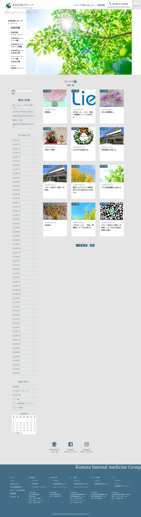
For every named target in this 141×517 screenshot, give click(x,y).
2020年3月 (16, 373)
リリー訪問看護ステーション (23, 403)
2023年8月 (16, 219)
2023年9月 (16, 215)
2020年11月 (17, 340)
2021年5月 (16, 315)
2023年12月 (17, 207)
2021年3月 (16, 323)
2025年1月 (16, 169)
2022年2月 (16, 277)
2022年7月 (16, 261)
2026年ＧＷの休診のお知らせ (23, 112)
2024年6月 (16, 190)
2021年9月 (16, 298)
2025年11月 (17, 153)
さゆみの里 (17, 395)
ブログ (12, 480)
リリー (114, 477)
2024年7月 (16, 186)
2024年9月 (16, 178)
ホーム (12, 477)
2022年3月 (16, 273)
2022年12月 (17, 248)
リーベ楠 (17, 39)
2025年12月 (17, 149)
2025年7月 (16, 157)
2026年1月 (16, 144)
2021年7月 (16, 307)
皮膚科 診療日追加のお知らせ (24, 116)
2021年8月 (16, 302)
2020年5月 (16, 365)
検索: (14, 91)
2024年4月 (16, 194)
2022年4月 (16, 269)
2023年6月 (16, 228)
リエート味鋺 (17, 45)
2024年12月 (17, 174)
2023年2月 (16, 240)
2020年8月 (16, 352)
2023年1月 (16, 244)
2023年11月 (17, 211)
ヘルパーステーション (60, 487)
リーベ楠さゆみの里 (17, 59)
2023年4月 (16, 232)
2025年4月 (16, 161)
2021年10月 (17, 294)
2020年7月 (16, 356)
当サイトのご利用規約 (17, 490)
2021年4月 (16, 319)
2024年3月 (16, 198)
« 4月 (17, 433)
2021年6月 (16, 311)
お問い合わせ (14, 484)
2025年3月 (16, 165)
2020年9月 (16, 348)
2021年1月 (16, 332)
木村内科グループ (16, 22)
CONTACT (136, 6)
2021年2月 (16, 327)
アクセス (35, 480)
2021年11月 (17, 290)
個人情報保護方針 (16, 487)
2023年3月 (16, 236)
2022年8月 (16, 257)
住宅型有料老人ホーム (60, 484)
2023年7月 (16, 223)
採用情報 (101, 5)
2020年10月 (17, 344)
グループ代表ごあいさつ (84, 5)
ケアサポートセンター (21, 391)
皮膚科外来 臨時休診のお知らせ (24, 125)
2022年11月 (17, 252)
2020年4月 (16, 369)
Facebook (13, 497)
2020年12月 (17, 336)
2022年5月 (16, 265)
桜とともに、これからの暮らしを (23, 106)
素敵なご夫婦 (18, 120)
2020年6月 (16, 361)
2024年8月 (16, 182)
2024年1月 (16, 203)
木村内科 (16, 387)
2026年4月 (16, 140)
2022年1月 (16, 282)
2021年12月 (17, 286)
